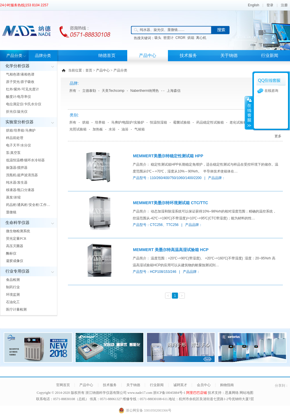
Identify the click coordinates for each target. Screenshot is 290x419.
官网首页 (63, 385)
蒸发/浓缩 (13, 197)
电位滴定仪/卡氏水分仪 (23, 104)
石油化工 (13, 302)
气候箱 (139, 129)
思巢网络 (232, 393)
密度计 (168, 38)
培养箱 (100, 122)
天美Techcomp (113, 91)
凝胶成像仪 (14, 261)
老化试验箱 (238, 122)
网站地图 (246, 393)
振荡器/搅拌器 (17, 168)
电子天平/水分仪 (18, 145)
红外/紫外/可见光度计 (22, 89)
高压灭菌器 (14, 246)
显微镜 (11, 212)
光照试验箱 (78, 129)
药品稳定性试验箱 (210, 122)
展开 (249, 113)
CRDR (180, 38)
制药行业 (13, 287)
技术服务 (188, 55)
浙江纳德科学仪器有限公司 (106, 393)
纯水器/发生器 (17, 182)
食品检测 (13, 280)
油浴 (125, 129)
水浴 (112, 129)
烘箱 (190, 38)
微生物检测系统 (18, 231)
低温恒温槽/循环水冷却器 (25, 160)
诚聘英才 (180, 385)
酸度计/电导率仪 (18, 97)
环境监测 (13, 295)
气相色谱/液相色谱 (20, 74)
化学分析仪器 (17, 66)
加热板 (98, 129)
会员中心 (204, 385)
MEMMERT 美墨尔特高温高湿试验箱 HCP (171, 249)
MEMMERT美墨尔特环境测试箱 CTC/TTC (170, 202)
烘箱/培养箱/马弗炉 (21, 130)
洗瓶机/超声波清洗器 (22, 175)
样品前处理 (14, 138)
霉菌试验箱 (181, 122)
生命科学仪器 (17, 223)
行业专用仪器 (17, 271)
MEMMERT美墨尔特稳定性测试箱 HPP (168, 156)
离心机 (201, 38)
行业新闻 (269, 55)
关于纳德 (229, 55)
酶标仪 (11, 253)
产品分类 (14, 55)
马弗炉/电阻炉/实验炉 (127, 122)
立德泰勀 (89, 91)
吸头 (157, 38)
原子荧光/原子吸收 (20, 82)
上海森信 (174, 91)
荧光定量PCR (16, 239)
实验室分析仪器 (19, 122)
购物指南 (227, 385)
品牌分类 (43, 55)
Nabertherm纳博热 (144, 91)
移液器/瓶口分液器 (20, 190)
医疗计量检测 (16, 309)
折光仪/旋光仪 (17, 112)
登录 (270, 5)
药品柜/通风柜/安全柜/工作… (28, 205)
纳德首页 (106, 55)
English (253, 5)
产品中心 (147, 55)
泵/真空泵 (13, 153)
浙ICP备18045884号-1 (169, 393)
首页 (88, 70)
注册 (284, 5)
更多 (278, 136)
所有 (72, 91)
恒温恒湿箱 (158, 122)
